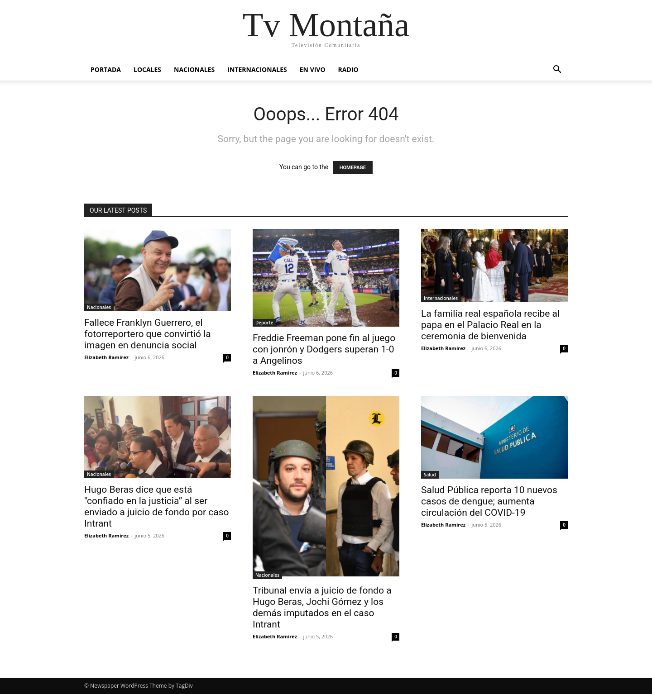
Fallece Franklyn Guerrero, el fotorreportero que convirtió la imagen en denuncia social (147, 334)
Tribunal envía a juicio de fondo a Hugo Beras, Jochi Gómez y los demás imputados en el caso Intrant (322, 607)
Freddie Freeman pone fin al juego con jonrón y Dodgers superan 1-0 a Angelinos (324, 349)
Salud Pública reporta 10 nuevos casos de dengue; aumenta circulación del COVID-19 (489, 501)
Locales (147, 69)
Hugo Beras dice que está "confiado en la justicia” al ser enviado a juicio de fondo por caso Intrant (156, 506)
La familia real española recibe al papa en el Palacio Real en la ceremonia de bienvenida (490, 325)
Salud (430, 474)
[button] (557, 70)
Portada (106, 69)
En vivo (313, 69)
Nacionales (194, 69)
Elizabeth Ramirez (106, 357)
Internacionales (257, 69)
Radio (348, 69)
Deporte (264, 322)
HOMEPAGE (353, 168)
